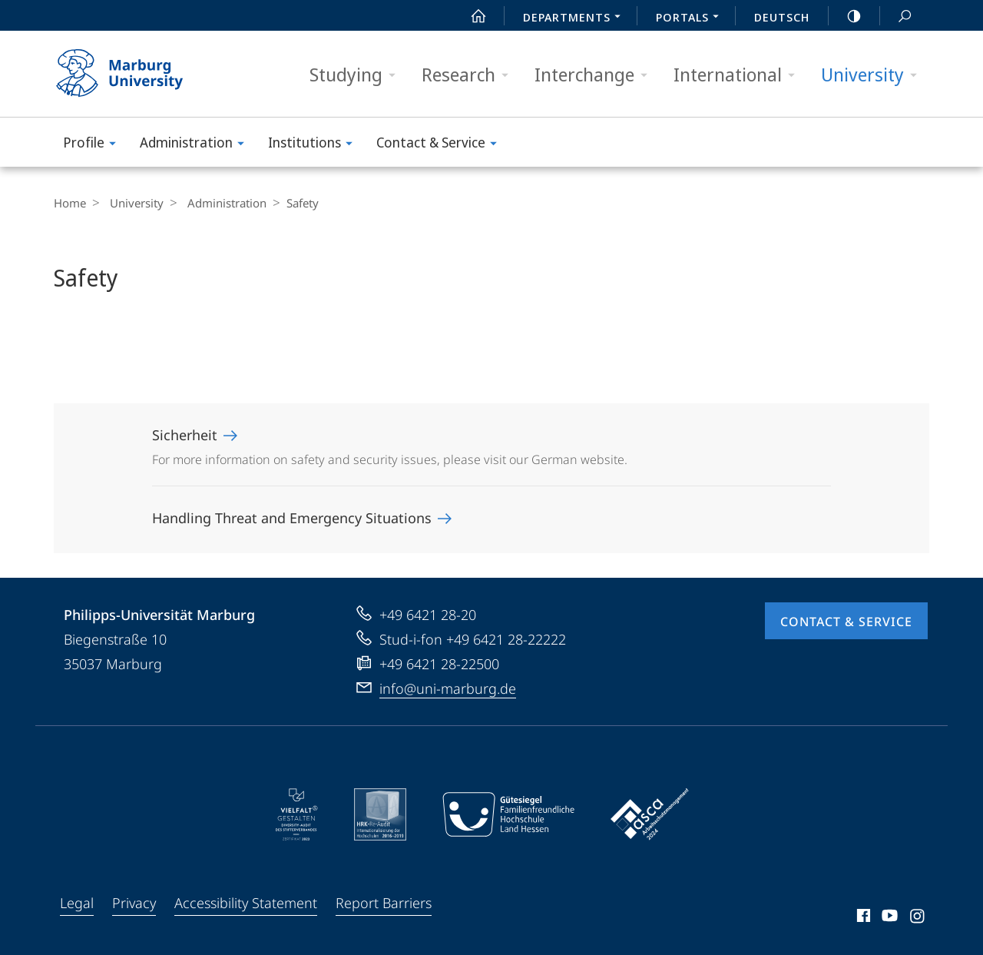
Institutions (315, 145)
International (739, 74)
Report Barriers (384, 903)
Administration (197, 145)
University (874, 74)
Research (470, 74)
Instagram (918, 918)
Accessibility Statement (245, 903)
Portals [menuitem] (691, 18)
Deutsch (781, 17)
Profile (94, 145)
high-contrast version (845, 16)
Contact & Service (441, 145)
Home (70, 203)
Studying (357, 74)
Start (470, 16)
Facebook (862, 918)
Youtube (888, 918)
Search (896, 16)
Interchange (596, 74)
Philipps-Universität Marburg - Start (136, 73)
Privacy (134, 903)
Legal (77, 903)
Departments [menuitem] (576, 18)
